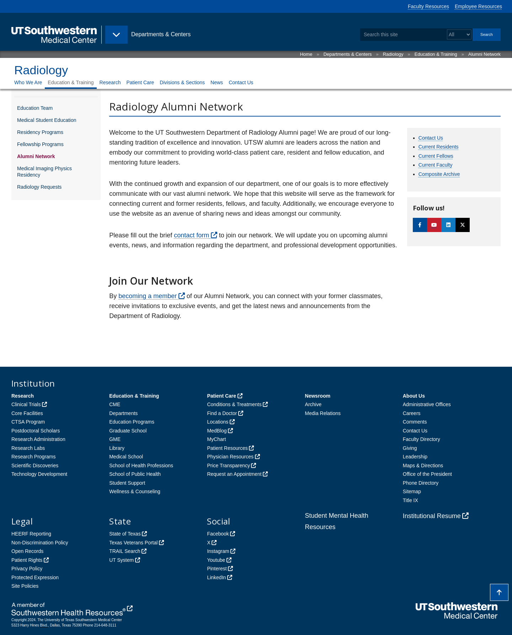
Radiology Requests (39, 187)
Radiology (393, 54)
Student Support (127, 483)
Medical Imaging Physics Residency (44, 172)
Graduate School (127, 431)
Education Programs (131, 422)
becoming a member (147, 296)
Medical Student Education (46, 120)
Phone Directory (420, 483)
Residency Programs (40, 132)
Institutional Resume (432, 516)
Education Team (35, 108)
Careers (412, 413)
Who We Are (28, 82)
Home (306, 54)
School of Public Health (135, 474)
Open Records (27, 551)
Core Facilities (27, 413)
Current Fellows (435, 156)
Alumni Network (484, 54)
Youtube (216, 560)
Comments (415, 422)
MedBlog (216, 431)
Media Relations (323, 413)
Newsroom (318, 396)
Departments (123, 413)
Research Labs (28, 448)
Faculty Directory (421, 439)
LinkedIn (216, 577)
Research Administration (38, 439)
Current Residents (438, 147)
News (216, 82)
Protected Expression (35, 577)
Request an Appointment (234, 474)
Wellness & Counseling (134, 491)
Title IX (410, 500)
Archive (313, 404)
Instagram (218, 551)
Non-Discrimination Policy (39, 542)
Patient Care (140, 82)
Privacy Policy (26, 568)
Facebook (218, 534)
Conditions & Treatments (234, 404)
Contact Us (241, 82)
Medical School (126, 456)
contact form (191, 235)
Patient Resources (227, 448)
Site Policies (24, 586)
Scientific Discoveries (34, 465)
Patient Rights (26, 560)
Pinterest (216, 568)
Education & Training (436, 54)
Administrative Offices (427, 404)
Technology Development (39, 474)
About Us (414, 396)
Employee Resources (478, 6)
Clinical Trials (26, 404)
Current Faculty (435, 165)
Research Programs (33, 456)
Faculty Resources (428, 6)
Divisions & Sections (182, 82)
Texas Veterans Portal (133, 542)
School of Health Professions (141, 465)
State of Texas (124, 534)
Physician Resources (230, 456)
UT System (121, 560)
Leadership (415, 456)
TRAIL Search (124, 551)
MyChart (216, 439)
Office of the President (427, 474)
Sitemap (412, 491)
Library (116, 448)
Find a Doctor (222, 413)
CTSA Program (28, 422)
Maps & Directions (423, 465)
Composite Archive (439, 174)
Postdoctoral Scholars (35, 431)
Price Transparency (228, 465)
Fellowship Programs (40, 144)
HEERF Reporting (31, 534)
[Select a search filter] (459, 34)
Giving (410, 448)
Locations (217, 422)
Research (110, 82)
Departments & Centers (348, 54)
